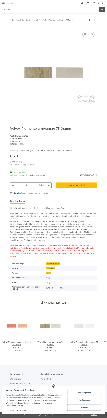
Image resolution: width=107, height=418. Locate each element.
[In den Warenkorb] (12, 28)
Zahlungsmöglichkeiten (20, 383)
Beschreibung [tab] (17, 201)
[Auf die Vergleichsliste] (85, 34)
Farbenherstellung (53, 263)
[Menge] (26, 185)
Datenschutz (45, 379)
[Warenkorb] (98, 2)
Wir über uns (15, 379)
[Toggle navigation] (3, 1)
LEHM (21, 144)
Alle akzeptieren (84, 393)
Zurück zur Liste (18, 20)
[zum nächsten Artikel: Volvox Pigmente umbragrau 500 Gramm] (94, 20)
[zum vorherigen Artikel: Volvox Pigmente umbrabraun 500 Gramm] (89, 20)
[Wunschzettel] (88, 2)
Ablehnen (84, 407)
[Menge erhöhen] (48, 185)
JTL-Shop (94, 415)
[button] (82, 2)
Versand (30, 164)
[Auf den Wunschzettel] (91, 34)
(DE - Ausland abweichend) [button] (35, 175)
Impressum (10, 410)
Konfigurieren (84, 400)
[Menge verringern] (13, 185)
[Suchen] (50, 9)
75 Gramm (50, 268)
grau (48, 273)
